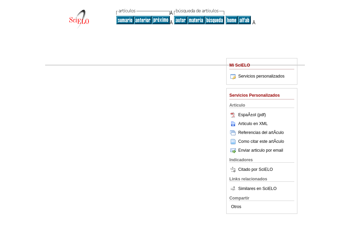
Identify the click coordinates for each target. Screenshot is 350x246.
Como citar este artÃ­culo (261, 141)
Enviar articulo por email (256, 150)
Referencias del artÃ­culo (256, 132)
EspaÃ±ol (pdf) (247, 114)
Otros (236, 206)
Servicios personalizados (256, 76)
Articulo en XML (248, 123)
